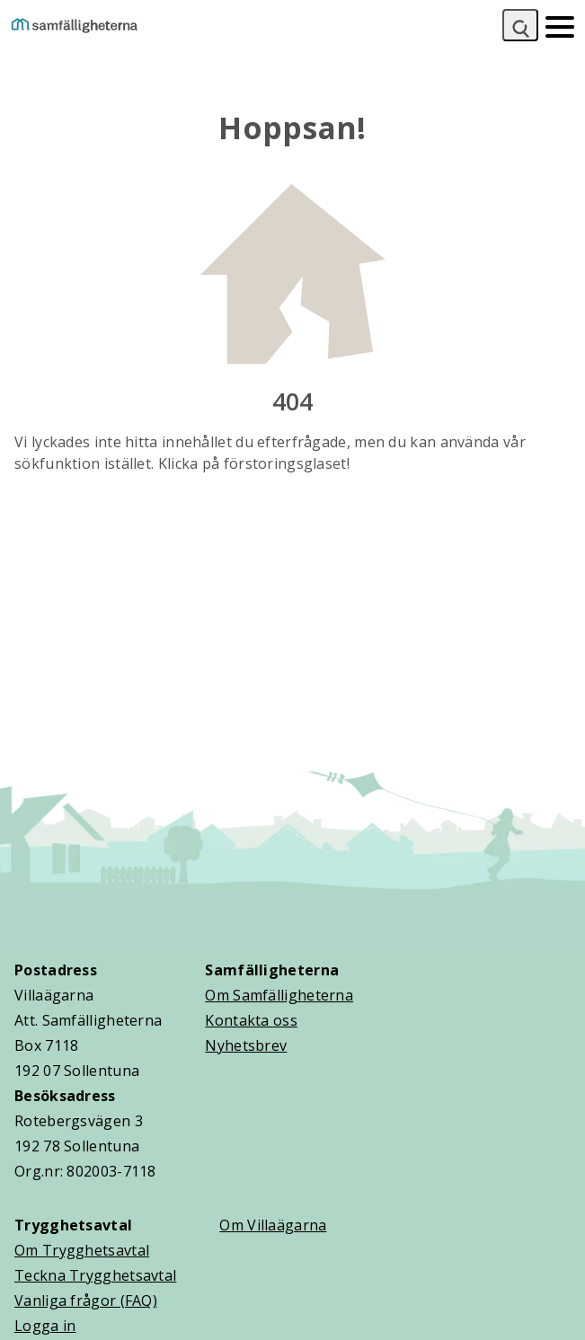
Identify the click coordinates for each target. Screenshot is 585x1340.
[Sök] (520, 25)
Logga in (44, 1326)
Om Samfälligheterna (279, 995)
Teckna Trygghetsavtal (95, 1275)
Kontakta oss (251, 1020)
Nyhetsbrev (246, 1045)
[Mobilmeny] (560, 25)
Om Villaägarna (272, 1225)
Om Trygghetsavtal (81, 1250)
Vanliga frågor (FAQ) (85, 1300)
